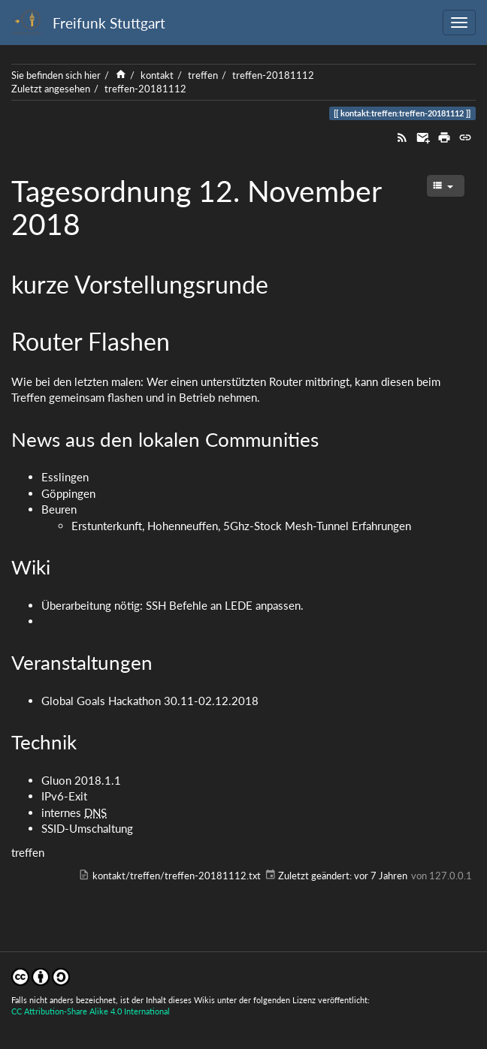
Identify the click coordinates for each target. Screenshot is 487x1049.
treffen (203, 75)
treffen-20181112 (273, 75)
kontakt (157, 75)
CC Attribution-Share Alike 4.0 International (90, 1011)
